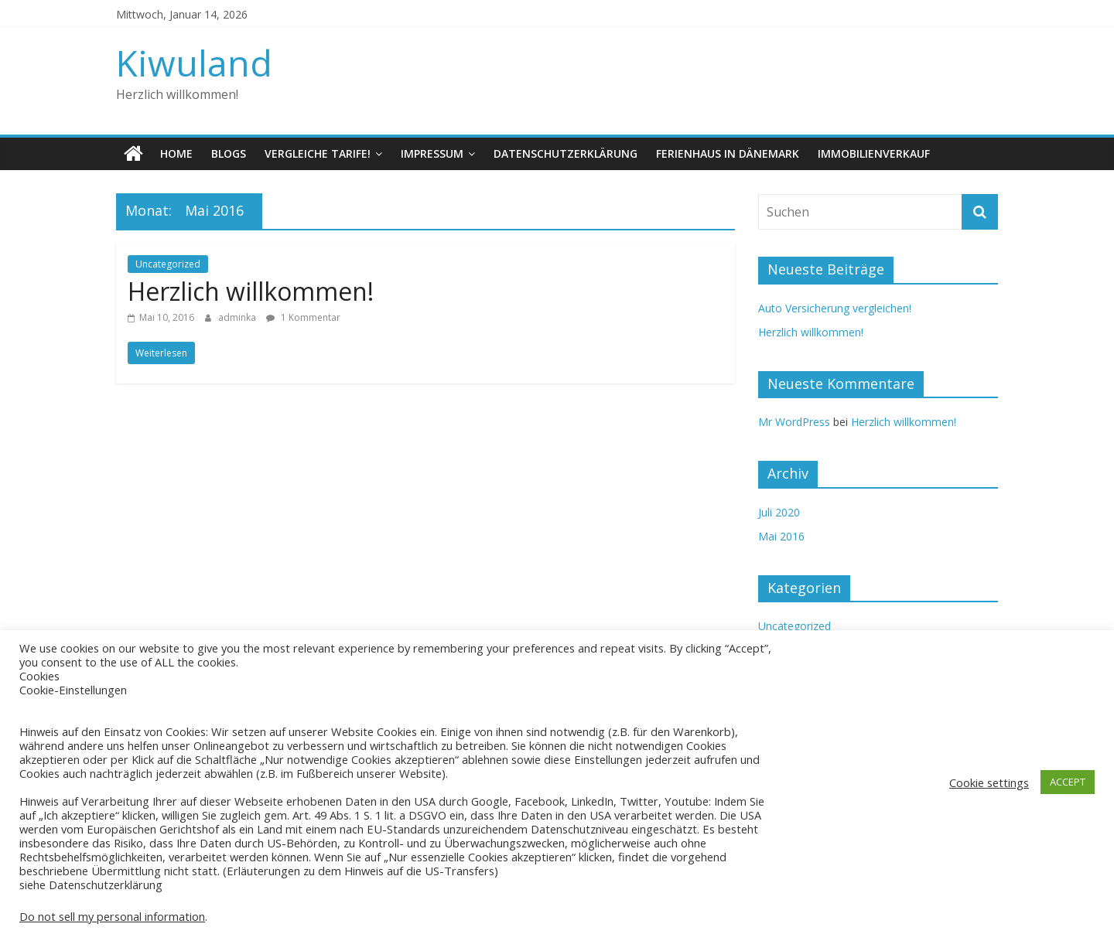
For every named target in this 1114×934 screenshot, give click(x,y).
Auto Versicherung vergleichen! (834, 308)
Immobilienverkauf (874, 153)
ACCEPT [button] (1067, 782)
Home (176, 153)
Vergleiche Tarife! (318, 153)
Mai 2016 (781, 536)
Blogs (228, 153)
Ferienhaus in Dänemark (727, 153)
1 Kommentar (303, 317)
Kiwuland (194, 63)
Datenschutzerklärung (565, 153)
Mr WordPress (794, 421)
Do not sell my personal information (112, 916)
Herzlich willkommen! (251, 291)
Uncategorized (167, 264)
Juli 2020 (779, 512)
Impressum (432, 153)
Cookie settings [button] (989, 782)
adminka (238, 317)
